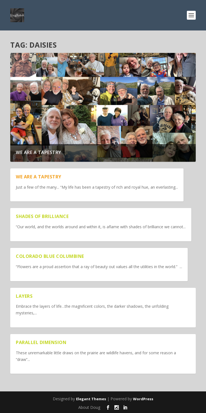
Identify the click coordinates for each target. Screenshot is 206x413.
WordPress (143, 398)
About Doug (89, 407)
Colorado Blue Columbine (50, 256)
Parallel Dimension (41, 342)
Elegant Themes (91, 398)
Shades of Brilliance (42, 216)
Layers (24, 296)
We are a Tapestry (38, 152)
